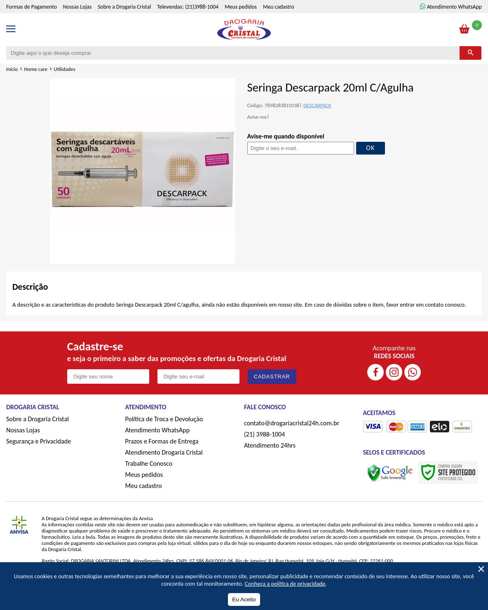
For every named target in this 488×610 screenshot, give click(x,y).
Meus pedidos (241, 6)
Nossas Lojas (77, 6)
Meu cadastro (278, 6)
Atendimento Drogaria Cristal (164, 452)
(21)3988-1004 (201, 6)
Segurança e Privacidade (38, 441)
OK (370, 148)
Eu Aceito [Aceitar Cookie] (244, 599)
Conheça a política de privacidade (285, 583)
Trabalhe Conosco (149, 463)
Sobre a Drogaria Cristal (124, 6)
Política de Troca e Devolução (164, 419)
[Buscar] (470, 53)
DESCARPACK (317, 105)
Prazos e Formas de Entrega (162, 441)
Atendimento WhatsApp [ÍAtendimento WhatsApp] (454, 6)
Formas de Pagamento (31, 6)
